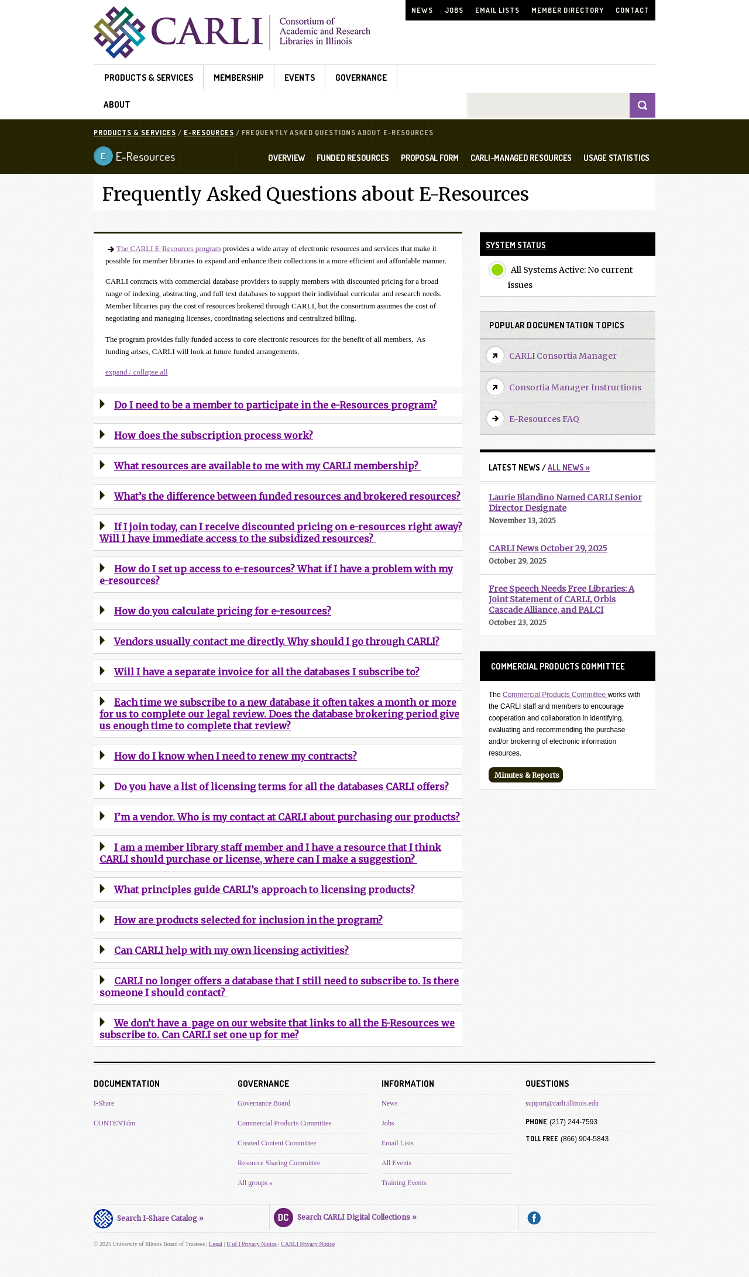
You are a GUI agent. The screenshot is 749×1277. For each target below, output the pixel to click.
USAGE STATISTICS (616, 158)
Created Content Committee (277, 1143)
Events (299, 77)
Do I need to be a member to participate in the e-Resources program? (275, 405)
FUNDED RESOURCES (353, 158)
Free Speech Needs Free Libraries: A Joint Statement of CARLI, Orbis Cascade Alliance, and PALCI (561, 599)
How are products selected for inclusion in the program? (248, 920)
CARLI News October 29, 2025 (548, 548)
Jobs (454, 10)
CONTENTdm (114, 1123)
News (422, 10)
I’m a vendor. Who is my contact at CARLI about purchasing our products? (287, 817)
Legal (215, 1244)
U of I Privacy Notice (251, 1244)
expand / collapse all (136, 372)
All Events (396, 1163)
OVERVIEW (286, 158)
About (117, 104)
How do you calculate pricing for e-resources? (222, 611)
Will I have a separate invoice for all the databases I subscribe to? (267, 672)
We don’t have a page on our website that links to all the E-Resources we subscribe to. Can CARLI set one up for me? (277, 1029)
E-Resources (209, 132)
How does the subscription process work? (213, 435)
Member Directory (567, 10)
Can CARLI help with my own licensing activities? (231, 950)
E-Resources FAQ (544, 419)
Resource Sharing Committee (279, 1163)
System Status (516, 245)
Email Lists (497, 10)
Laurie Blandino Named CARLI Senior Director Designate (565, 502)
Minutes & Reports (526, 775)
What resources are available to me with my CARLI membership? (267, 466)
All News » (569, 467)
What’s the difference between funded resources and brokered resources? (287, 496)
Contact (633, 10)
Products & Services (148, 77)
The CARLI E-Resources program (168, 248)
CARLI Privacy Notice (308, 1244)
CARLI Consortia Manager (563, 356)
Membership (239, 77)
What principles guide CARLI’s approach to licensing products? (264, 889)
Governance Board (264, 1103)
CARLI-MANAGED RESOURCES (521, 158)
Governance (361, 77)
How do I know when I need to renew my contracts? (235, 756)
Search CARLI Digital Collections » (345, 1215)
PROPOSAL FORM (430, 158)
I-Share (104, 1103)
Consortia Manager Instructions (575, 387)
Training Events (404, 1183)
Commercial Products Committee (555, 695)
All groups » (255, 1183)
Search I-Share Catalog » (149, 1217)
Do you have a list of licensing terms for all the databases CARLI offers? (281, 786)
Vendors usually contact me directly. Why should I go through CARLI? (276, 641)
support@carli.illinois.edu (562, 1103)
